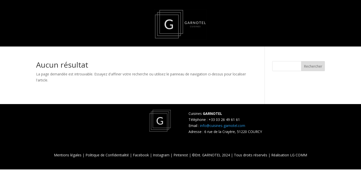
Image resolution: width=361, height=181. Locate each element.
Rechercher (313, 66)
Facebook (141, 155)
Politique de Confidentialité (107, 155)
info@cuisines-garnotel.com (222, 125)
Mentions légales (67, 155)
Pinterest (180, 155)
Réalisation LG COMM (289, 155)
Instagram (161, 155)
